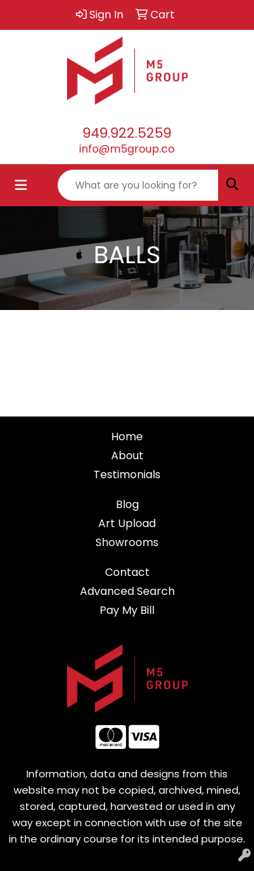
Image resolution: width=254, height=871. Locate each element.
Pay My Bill (127, 610)
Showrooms (127, 542)
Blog (127, 504)
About (127, 455)
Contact (127, 572)
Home (127, 436)
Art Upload (127, 523)
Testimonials (127, 474)
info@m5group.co (127, 149)
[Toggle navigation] (21, 185)
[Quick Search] (138, 185)
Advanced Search (127, 591)
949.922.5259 (127, 132)
